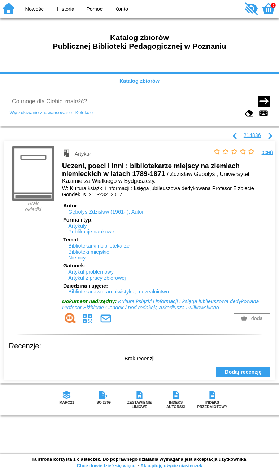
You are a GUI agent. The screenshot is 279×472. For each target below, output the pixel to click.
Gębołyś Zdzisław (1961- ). (106, 212)
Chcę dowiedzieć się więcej (106, 465)
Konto (121, 9)
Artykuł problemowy (91, 272)
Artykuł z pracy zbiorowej (97, 278)
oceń (267, 152)
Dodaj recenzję (243, 372)
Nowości (35, 9)
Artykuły (77, 226)
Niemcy (77, 258)
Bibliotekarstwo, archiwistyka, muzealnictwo (118, 292)
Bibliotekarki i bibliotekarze (99, 246)
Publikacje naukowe (91, 232)
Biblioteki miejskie (88, 252)
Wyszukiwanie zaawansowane (41, 112)
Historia (65, 9)
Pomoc (94, 9)
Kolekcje (84, 112)
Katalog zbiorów (139, 81)
